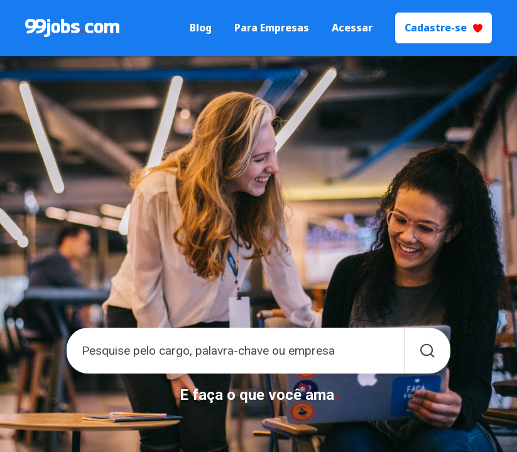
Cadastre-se (443, 28)
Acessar (352, 28)
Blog (201, 28)
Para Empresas (271, 28)
